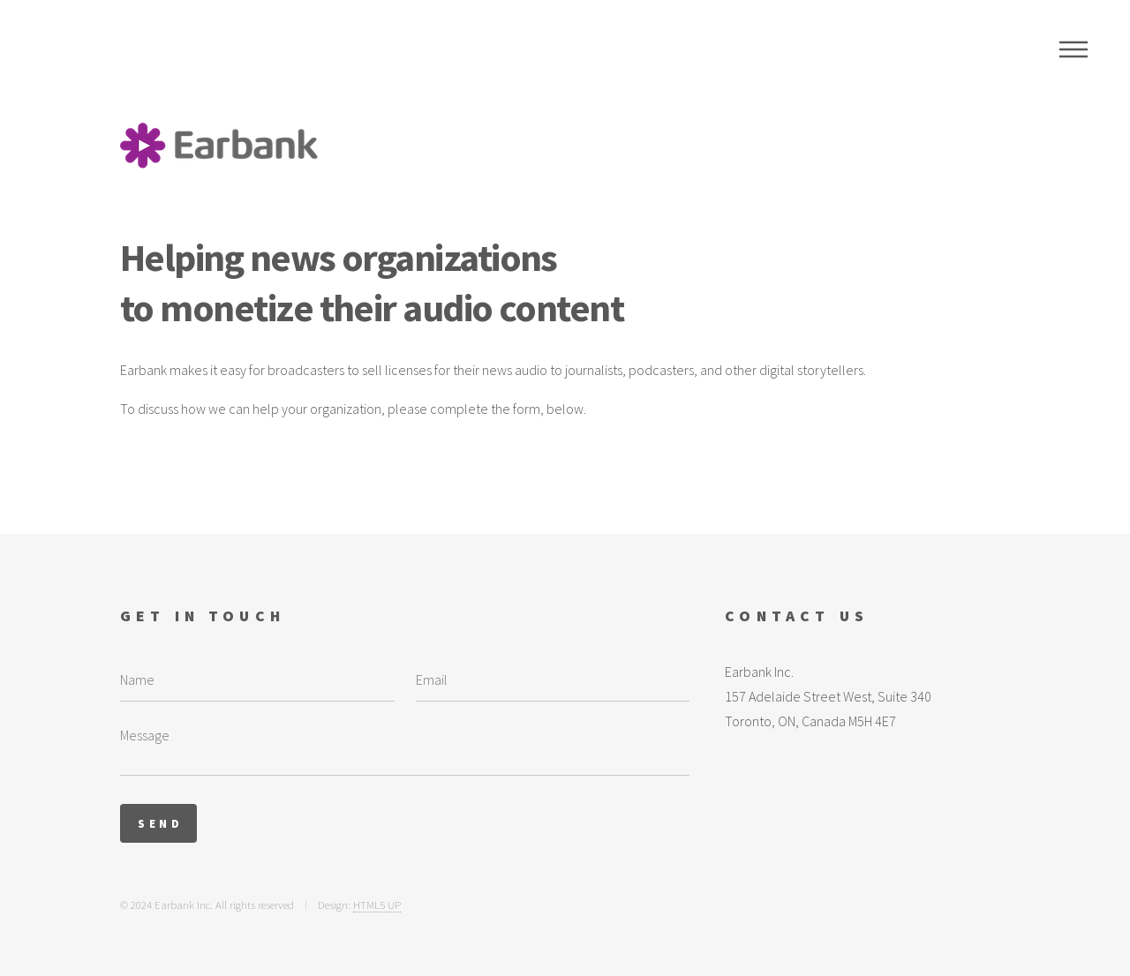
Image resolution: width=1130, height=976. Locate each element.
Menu (1073, 49)
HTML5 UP (377, 904)
